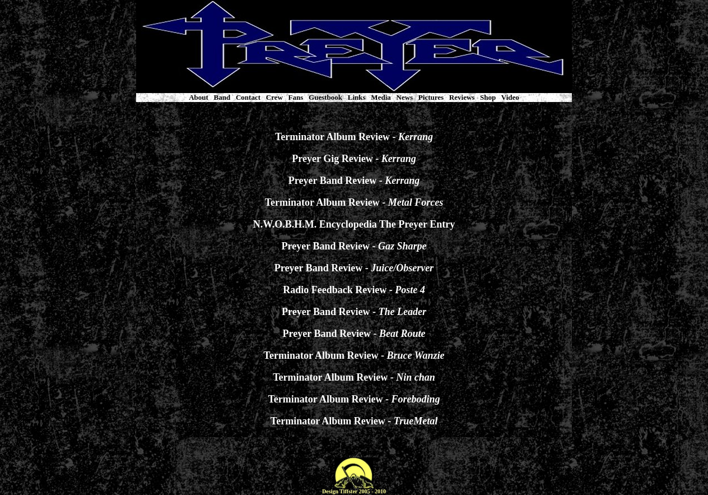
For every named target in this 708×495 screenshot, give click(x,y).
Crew (274, 97)
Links (357, 97)
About (198, 97)
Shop (488, 97)
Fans (296, 97)
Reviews (462, 97)
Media (380, 97)
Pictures (431, 97)
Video (510, 97)
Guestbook (325, 97)
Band (222, 97)
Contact (248, 97)
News (405, 97)
